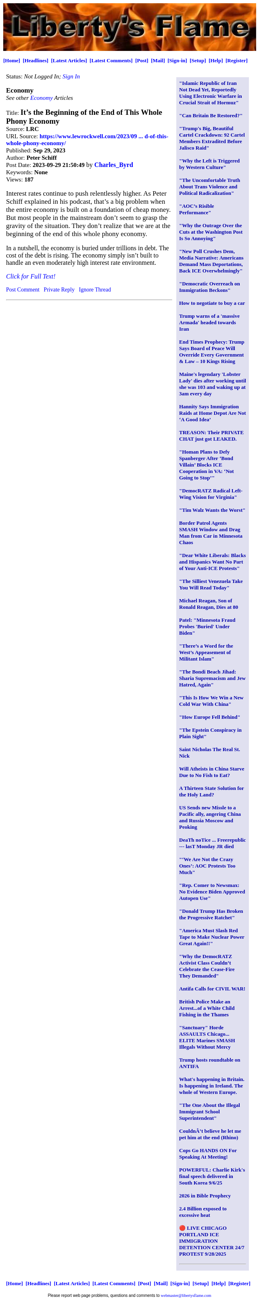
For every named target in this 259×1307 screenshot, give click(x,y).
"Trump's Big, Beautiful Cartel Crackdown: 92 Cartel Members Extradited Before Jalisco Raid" (212, 138)
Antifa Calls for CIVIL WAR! (212, 989)
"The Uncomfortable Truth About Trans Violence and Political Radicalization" (209, 186)
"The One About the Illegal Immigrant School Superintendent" (209, 1111)
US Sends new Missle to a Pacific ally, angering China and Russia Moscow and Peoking (210, 817)
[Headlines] (35, 60)
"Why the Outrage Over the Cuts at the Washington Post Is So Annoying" (210, 231)
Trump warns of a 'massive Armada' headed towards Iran (209, 322)
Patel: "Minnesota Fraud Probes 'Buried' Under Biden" (207, 626)
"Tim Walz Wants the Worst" (212, 510)
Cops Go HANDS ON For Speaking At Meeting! (208, 1153)
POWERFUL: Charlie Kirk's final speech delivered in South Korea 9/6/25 (212, 1176)
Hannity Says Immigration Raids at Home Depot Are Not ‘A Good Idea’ (212, 412)
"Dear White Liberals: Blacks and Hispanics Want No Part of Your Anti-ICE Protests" (212, 561)
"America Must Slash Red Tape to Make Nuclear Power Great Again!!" (211, 936)
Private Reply (59, 290)
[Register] (237, 60)
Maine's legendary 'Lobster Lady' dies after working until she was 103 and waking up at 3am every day (212, 384)
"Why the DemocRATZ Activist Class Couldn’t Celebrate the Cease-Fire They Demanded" (207, 966)
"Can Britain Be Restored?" (211, 115)
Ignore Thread (95, 290)
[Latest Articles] (69, 60)
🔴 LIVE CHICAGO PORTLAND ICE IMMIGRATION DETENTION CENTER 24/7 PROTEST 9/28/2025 (211, 1241)
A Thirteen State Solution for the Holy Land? (211, 791)
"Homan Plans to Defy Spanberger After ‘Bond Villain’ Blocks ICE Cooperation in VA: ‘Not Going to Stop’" (206, 465)
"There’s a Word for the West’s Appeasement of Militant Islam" (206, 652)
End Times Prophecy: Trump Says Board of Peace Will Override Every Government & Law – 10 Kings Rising (211, 351)
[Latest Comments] (111, 60)
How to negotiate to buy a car (212, 303)
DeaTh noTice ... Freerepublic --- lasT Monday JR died (212, 843)
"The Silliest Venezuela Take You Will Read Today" (211, 584)
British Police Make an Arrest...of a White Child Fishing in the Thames (206, 1008)
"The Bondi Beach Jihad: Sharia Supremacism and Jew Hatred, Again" (212, 678)
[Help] (216, 60)
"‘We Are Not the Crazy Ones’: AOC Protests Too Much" (207, 865)
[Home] (11, 60)
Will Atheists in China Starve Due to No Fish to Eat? (211, 772)
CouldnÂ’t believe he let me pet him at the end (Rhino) (210, 1134)
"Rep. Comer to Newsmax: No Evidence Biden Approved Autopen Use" (212, 891)
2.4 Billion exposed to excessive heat (203, 1212)
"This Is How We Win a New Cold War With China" (211, 701)
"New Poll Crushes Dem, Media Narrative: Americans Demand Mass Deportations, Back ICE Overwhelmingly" (211, 261)
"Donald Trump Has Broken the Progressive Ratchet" (211, 914)
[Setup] (198, 60)
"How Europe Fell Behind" (209, 717)
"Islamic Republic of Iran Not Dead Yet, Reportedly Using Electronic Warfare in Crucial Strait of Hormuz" (210, 93)
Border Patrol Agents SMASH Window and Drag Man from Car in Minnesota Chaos (210, 532)
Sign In (71, 76)
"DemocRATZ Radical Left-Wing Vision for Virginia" (210, 494)
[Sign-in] (177, 60)
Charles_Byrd (113, 164)
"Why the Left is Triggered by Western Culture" (209, 164)
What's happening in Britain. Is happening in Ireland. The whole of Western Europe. (211, 1085)
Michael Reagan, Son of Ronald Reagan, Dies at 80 (208, 604)
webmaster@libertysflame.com (186, 1295)
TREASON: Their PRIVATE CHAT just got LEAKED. (211, 435)
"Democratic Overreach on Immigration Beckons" (209, 287)
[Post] (141, 60)
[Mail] (158, 60)
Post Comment (23, 290)
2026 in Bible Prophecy (205, 1196)
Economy (42, 98)
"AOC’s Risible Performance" (196, 209)
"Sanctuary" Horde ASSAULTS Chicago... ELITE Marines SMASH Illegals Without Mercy (207, 1037)
